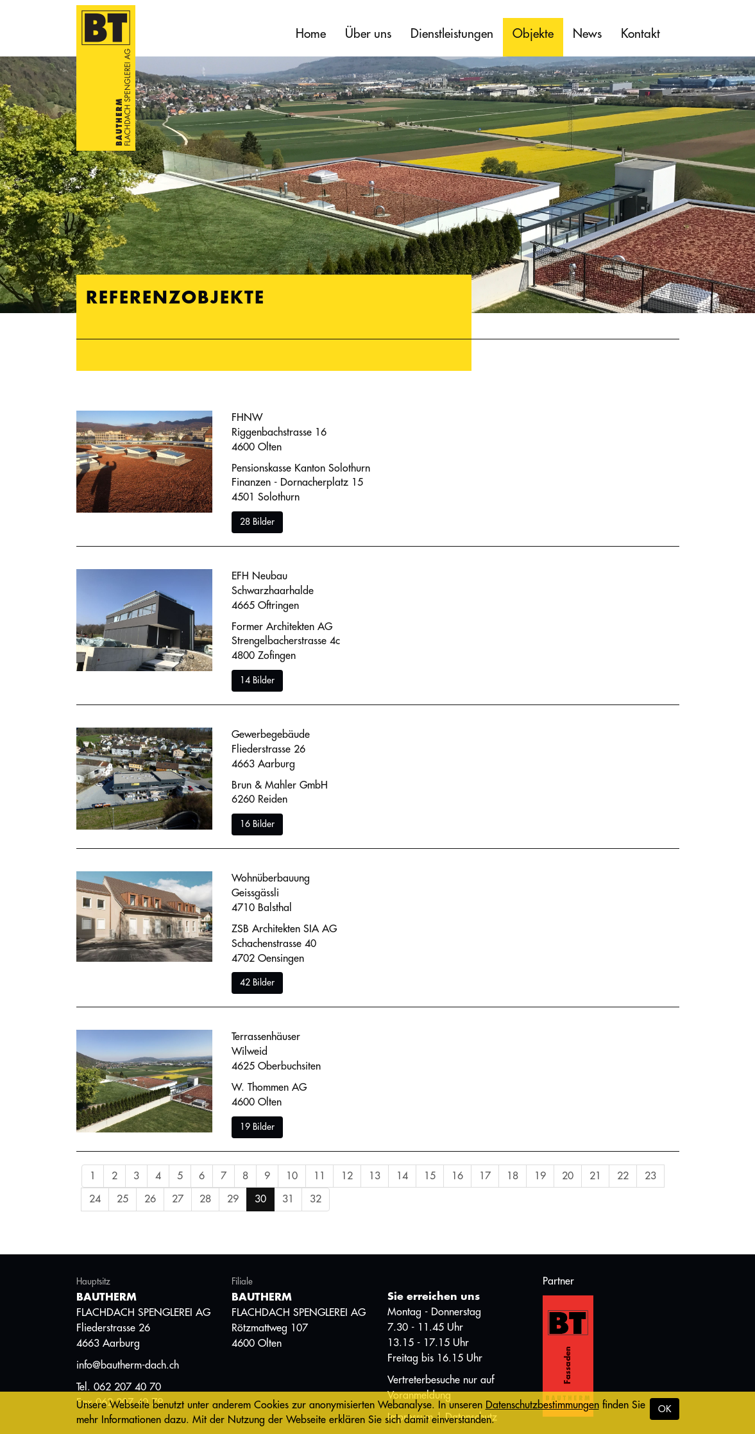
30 (260, 1199)
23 (650, 1176)
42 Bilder (257, 982)
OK (664, 1408)
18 (512, 1176)
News (587, 34)
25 (122, 1199)
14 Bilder (257, 680)
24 (95, 1199)
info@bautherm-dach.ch (127, 1365)
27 (177, 1199)
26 (150, 1199)
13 (374, 1176)
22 (623, 1176)
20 (567, 1176)
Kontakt (640, 34)
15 (430, 1176)
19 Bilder (257, 1126)
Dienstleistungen (452, 34)
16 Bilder (257, 823)
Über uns (368, 34)
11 (319, 1176)
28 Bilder (257, 521)
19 (540, 1176)
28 (205, 1199)
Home (311, 34)
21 (595, 1176)
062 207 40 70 (127, 1387)
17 (485, 1176)
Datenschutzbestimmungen (542, 1405)
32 (315, 1199)
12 (347, 1176)
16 (457, 1176)
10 (292, 1176)
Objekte (533, 34)
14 (402, 1176)
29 (233, 1199)
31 (288, 1199)
